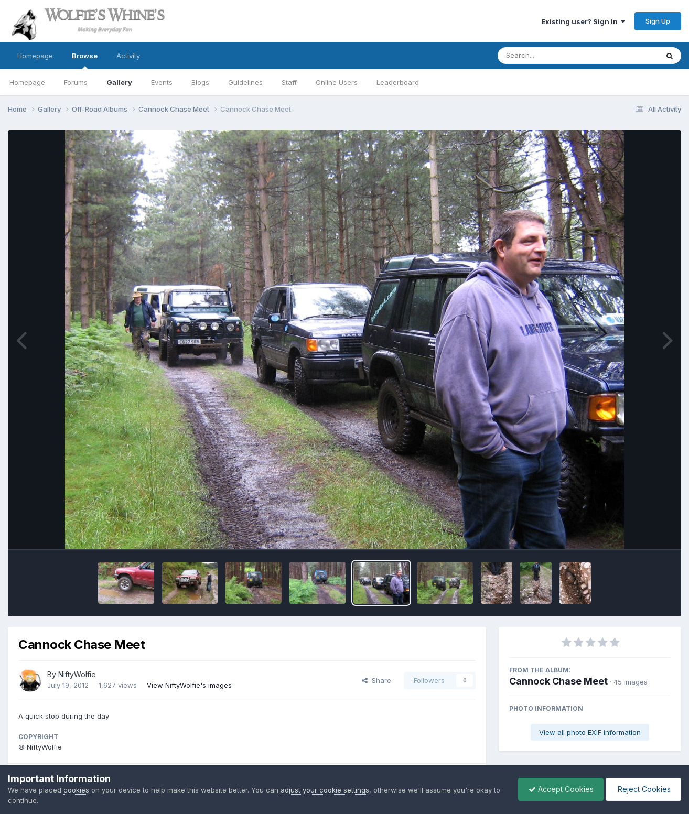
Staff (289, 82)
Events (162, 82)
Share (376, 680)
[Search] (549, 55)
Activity (128, 55)
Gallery (119, 82)
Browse (85, 60)
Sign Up (657, 21)
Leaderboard (397, 82)
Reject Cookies (642, 789)
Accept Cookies (558, 789)
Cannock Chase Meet (558, 681)
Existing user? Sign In (583, 21)
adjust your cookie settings (325, 790)
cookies (76, 790)
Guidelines (245, 82)
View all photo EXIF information (590, 732)
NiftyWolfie (77, 674)
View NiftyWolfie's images (189, 685)
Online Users (337, 82)
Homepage (35, 55)
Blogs (200, 82)
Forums (76, 82)
